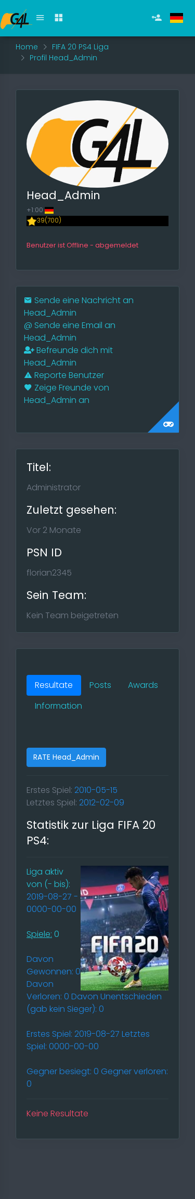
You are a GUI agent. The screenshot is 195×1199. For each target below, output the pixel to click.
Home (27, 47)
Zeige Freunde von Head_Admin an (66, 394)
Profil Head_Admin (63, 58)
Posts (100, 685)
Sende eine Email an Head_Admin (69, 331)
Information (58, 706)
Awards (143, 685)
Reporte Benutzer (64, 375)
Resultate (54, 685)
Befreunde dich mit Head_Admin (68, 356)
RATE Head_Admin (66, 757)
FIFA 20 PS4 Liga (80, 47)
